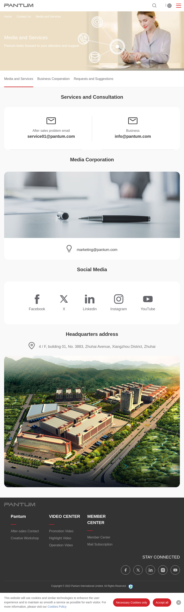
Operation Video (61, 545)
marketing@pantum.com (97, 250)
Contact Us (24, 16)
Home (8, 16)
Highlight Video (60, 538)
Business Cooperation (53, 79)
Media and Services (18, 79)
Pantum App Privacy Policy (108, 592)
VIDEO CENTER (64, 516)
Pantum (18, 516)
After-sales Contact (25, 531)
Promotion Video (61, 531)
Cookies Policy (57, 606)
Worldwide (169, 5)
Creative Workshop (25, 538)
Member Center (98, 537)
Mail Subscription (99, 544)
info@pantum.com (133, 136)
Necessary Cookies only (131, 602)
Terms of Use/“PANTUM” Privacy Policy (65, 592)
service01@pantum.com (51, 136)
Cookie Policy (135, 592)
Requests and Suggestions (93, 79)
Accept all (162, 602)
